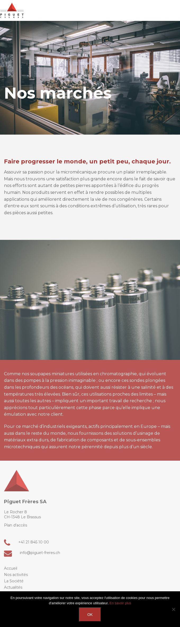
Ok (90, 614)
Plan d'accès (15, 525)
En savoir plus (120, 603)
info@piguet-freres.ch (32, 552)
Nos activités (16, 574)
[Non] (173, 609)
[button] (171, 11)
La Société (14, 581)
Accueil (10, 568)
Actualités (13, 587)
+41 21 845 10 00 (26, 542)
